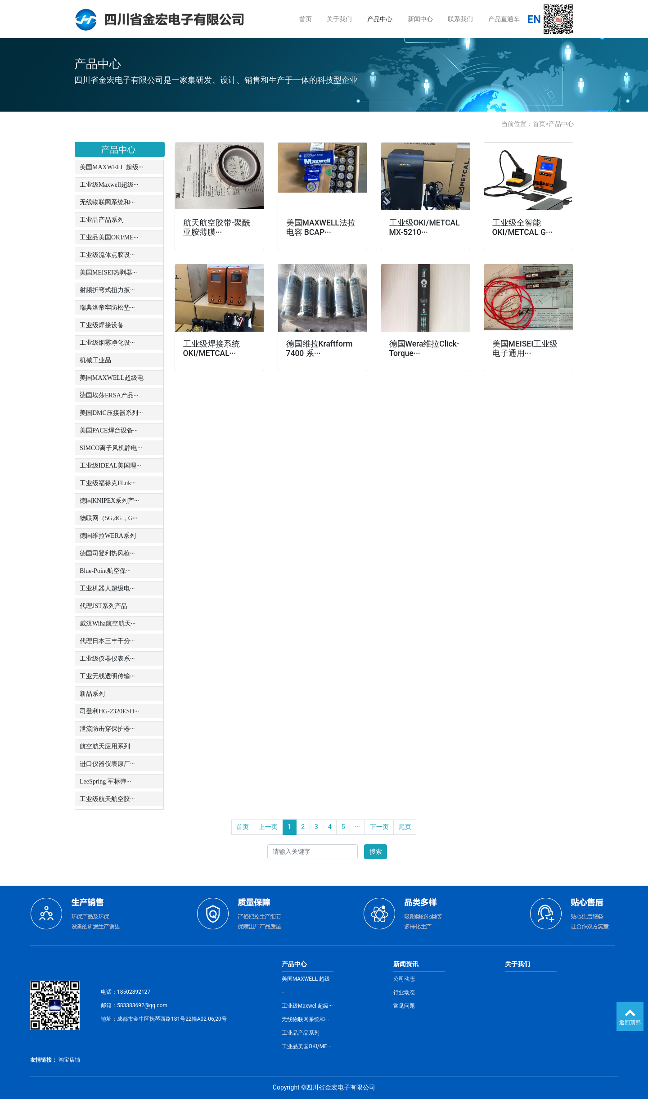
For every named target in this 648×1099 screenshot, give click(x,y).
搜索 (375, 851)
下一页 (379, 826)
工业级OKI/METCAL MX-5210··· (424, 227)
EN (534, 19)
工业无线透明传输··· (107, 676)
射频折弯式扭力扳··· (107, 290)
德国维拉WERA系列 (108, 535)
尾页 (405, 826)
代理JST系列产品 (103, 606)
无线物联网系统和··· (107, 202)
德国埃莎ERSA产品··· (109, 395)
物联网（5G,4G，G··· (108, 518)
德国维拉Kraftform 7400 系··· (319, 348)
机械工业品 (95, 360)
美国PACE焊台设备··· (109, 430)
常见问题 (404, 1006)
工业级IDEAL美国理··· (110, 465)
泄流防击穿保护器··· (107, 728)
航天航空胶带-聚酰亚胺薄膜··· (217, 227)
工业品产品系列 (102, 219)
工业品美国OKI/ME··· (109, 237)
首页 (305, 19)
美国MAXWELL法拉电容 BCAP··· (321, 227)
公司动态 (404, 979)
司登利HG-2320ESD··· (109, 711)
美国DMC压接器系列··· (111, 413)
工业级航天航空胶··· (107, 799)
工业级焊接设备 (102, 325)
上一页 (268, 826)
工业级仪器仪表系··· (107, 658)
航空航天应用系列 (105, 746)
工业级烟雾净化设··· (107, 342)
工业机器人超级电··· (107, 588)
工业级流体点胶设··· (107, 255)
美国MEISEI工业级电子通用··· (525, 348)
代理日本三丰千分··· (107, 641)
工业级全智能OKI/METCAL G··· (522, 227)
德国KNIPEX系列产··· (109, 500)
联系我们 (460, 19)
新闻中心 (420, 19)
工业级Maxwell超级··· (109, 184)
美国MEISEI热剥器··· (108, 272)
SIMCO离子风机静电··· (111, 448)
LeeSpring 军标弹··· (105, 781)
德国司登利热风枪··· (107, 553)
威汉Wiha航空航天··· (107, 623)
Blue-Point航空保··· (105, 571)
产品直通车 (504, 19)
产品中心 (379, 19)
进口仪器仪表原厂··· (107, 764)
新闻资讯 (405, 964)
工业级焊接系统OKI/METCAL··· (211, 348)
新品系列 (92, 693)
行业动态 (404, 992)
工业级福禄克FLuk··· (108, 483)
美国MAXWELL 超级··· (111, 167)
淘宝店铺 (69, 1060)
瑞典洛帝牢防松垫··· (107, 307)
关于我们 (339, 19)
